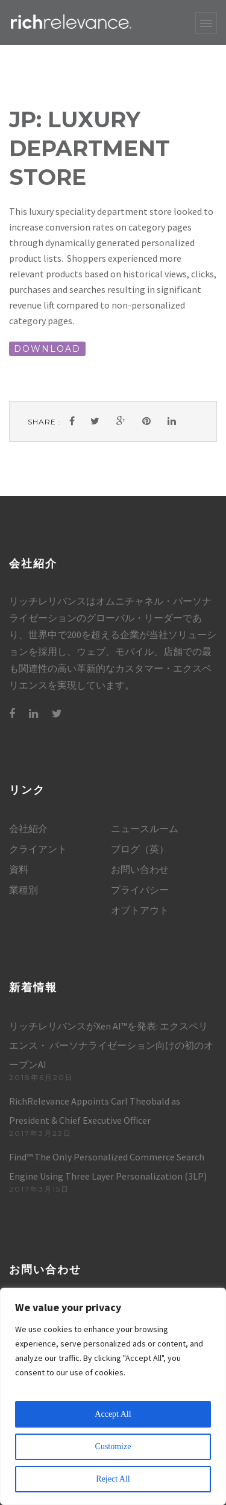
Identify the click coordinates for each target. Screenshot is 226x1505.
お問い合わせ (140, 869)
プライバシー (140, 890)
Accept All (113, 1414)
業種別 (23, 890)
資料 (18, 869)
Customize (113, 1446)
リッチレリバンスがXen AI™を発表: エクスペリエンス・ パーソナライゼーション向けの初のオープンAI (111, 1045)
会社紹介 (28, 828)
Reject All (113, 1478)
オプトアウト (140, 910)
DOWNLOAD (47, 348)
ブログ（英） (140, 849)
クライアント (38, 849)
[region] (113, 1396)
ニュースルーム (144, 828)
